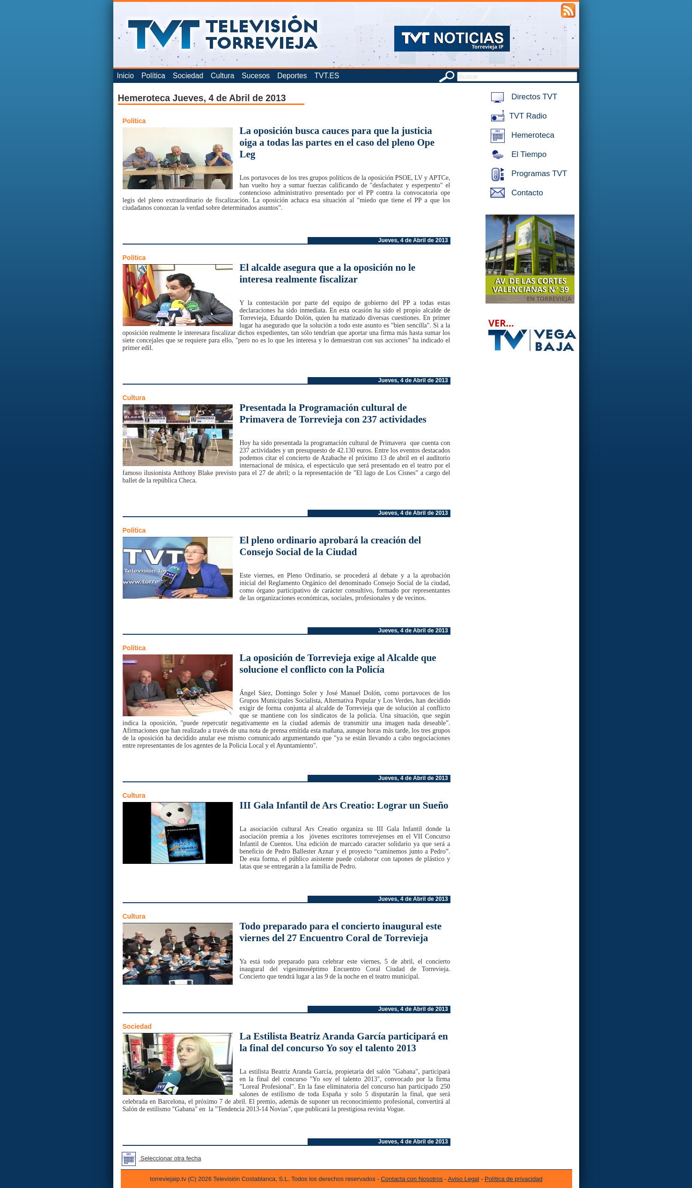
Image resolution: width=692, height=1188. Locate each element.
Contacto (515, 192)
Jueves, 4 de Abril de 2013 (413, 240)
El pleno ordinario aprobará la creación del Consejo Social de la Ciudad (330, 546)
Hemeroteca (521, 135)
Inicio (125, 76)
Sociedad (188, 76)
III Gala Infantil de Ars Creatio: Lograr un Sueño (344, 805)
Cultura (222, 76)
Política (153, 76)
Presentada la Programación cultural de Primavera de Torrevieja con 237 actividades (333, 413)
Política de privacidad (514, 1178)
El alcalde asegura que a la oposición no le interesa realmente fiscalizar (328, 273)
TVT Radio (517, 115)
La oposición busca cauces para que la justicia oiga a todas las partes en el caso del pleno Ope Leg (337, 142)
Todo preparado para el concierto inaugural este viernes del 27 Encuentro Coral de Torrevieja (341, 932)
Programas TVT (527, 173)
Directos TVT (522, 96)
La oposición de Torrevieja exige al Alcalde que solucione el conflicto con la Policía (338, 663)
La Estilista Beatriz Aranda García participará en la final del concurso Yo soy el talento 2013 (344, 1042)
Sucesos (256, 76)
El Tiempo (517, 154)
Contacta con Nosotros (411, 1178)
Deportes (292, 76)
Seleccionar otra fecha (159, 1158)
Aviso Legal (463, 1178)
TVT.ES (326, 76)
